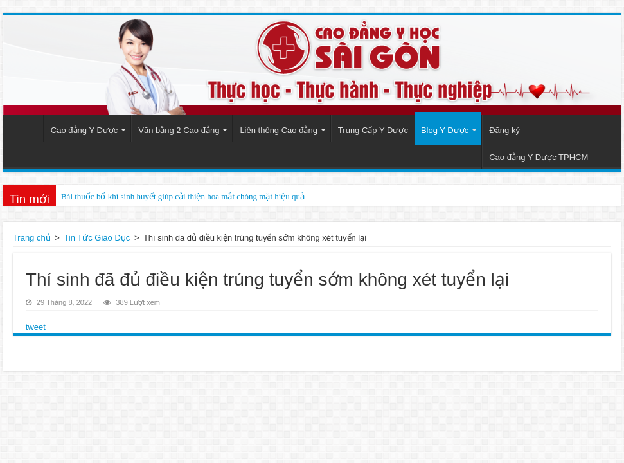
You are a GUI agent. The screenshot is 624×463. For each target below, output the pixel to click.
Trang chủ (32, 237)
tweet (36, 327)
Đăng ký (504, 130)
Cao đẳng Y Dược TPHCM (538, 157)
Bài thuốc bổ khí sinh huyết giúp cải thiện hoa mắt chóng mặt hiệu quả (183, 196)
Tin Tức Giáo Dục (97, 237)
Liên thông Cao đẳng (278, 130)
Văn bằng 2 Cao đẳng (178, 130)
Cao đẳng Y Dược (84, 130)
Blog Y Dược (444, 130)
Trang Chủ (26, 128)
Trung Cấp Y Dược (373, 130)
